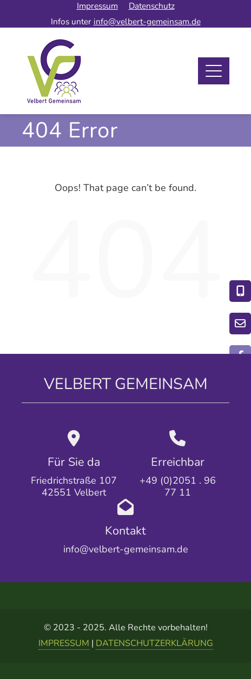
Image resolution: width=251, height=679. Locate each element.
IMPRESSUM (63, 643)
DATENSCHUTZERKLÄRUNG (154, 643)
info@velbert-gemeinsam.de (147, 21)
